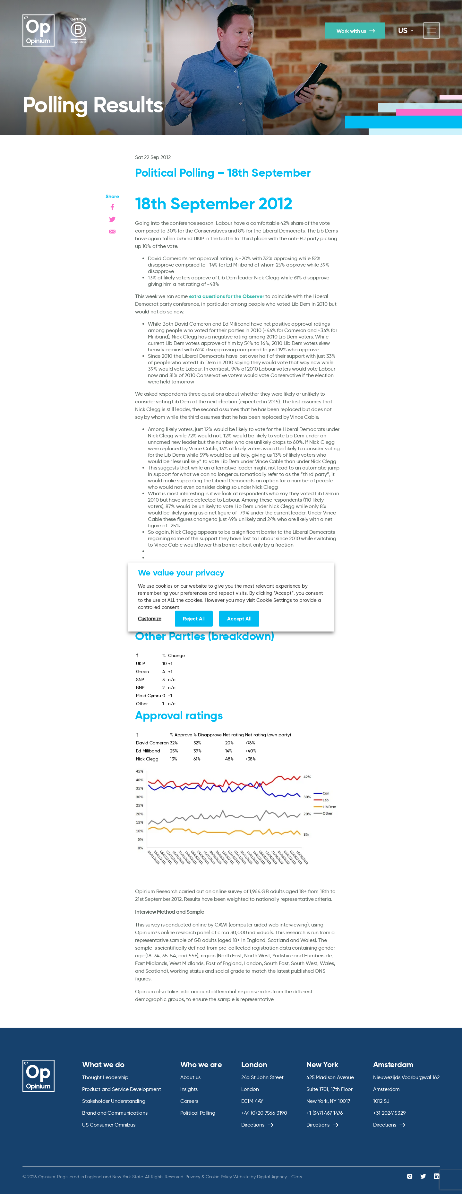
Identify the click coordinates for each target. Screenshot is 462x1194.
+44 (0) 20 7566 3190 (264, 1113)
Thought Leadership (105, 1077)
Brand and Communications (115, 1113)
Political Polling (197, 1113)
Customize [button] (149, 619)
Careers (189, 1101)
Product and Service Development (121, 1089)
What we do (103, 1064)
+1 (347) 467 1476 (324, 1113)
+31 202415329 (389, 1113)
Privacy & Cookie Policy (208, 1177)
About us (190, 1077)
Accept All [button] (239, 618)
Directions (252, 1125)
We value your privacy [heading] (181, 572)
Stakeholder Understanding (113, 1101)
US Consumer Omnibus (108, 1125)
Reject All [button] (194, 618)
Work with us (351, 31)
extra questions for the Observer (226, 296)
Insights (189, 1089)
